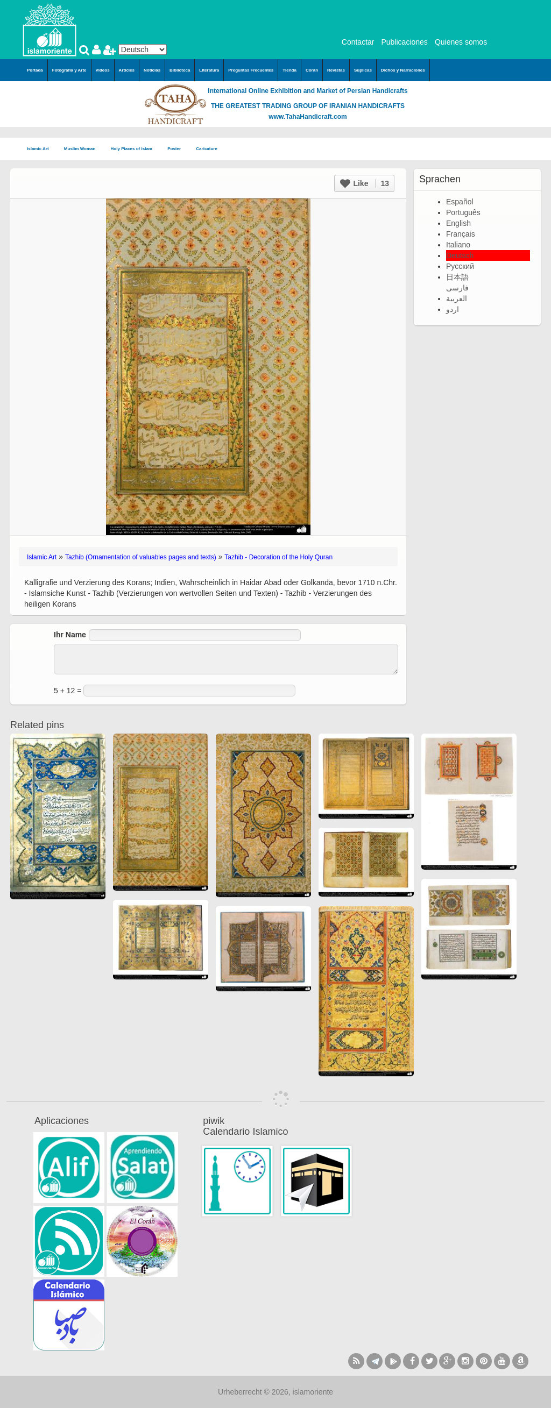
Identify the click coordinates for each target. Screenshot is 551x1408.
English (458, 223)
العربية (456, 298)
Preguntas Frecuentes (250, 70)
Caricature (206, 148)
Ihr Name (70, 634)
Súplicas (363, 70)
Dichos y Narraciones (403, 70)
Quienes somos (461, 42)
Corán (312, 70)
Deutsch (460, 255)
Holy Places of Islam (135, 149)
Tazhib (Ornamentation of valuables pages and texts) (140, 557)
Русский (460, 266)
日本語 (457, 277)
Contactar (358, 42)
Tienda (289, 70)
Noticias (152, 70)
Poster (177, 149)
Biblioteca (179, 70)
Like (364, 183)
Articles (127, 70)
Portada (35, 70)
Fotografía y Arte (69, 70)
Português (463, 212)
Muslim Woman (83, 149)
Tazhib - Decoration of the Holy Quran (278, 557)
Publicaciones (404, 42)
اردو (452, 309)
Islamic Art (41, 149)
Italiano (458, 244)
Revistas (336, 70)
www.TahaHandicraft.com (308, 116)
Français (460, 234)
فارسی (457, 287)
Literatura (209, 70)
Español (460, 201)
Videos (103, 70)
